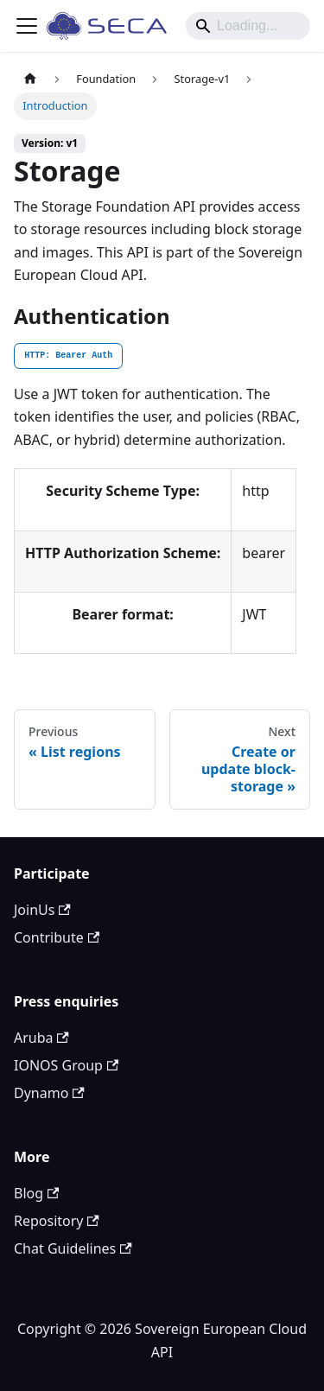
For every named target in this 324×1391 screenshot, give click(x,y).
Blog (36, 1193)
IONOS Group (66, 1065)
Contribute (56, 937)
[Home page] (30, 79)
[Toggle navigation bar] (27, 26)
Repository (56, 1220)
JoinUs (42, 909)
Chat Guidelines (73, 1248)
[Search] (248, 26)
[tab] (68, 356)
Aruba (41, 1037)
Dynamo (49, 1092)
